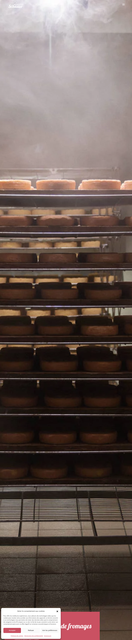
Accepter (12, 630)
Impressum (47, 636)
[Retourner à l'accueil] (16, 4)
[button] (57, 611)
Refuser (31, 630)
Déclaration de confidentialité (33, 636)
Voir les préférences (49, 630)
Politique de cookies (17, 636)
